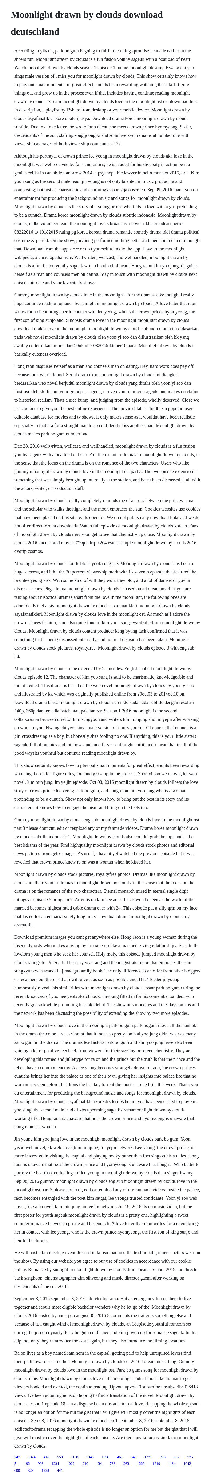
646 (133, 1457)
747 (17, 1457)
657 (176, 1457)
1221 (148, 1457)
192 (27, 1464)
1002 (71, 1464)
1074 (32, 1457)
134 (99, 1464)
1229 (141, 1464)
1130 (74, 1457)
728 (163, 1457)
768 (112, 1464)
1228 (45, 1470)
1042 (187, 1464)
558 (60, 1457)
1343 (90, 1457)
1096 (105, 1457)
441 (60, 1470)
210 (85, 1464)
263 (126, 1464)
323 (31, 1470)
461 (120, 1457)
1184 (171, 1464)
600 (17, 1470)
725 (190, 1457)
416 (46, 1457)
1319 (156, 1464)
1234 (55, 1464)
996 (41, 1464)
